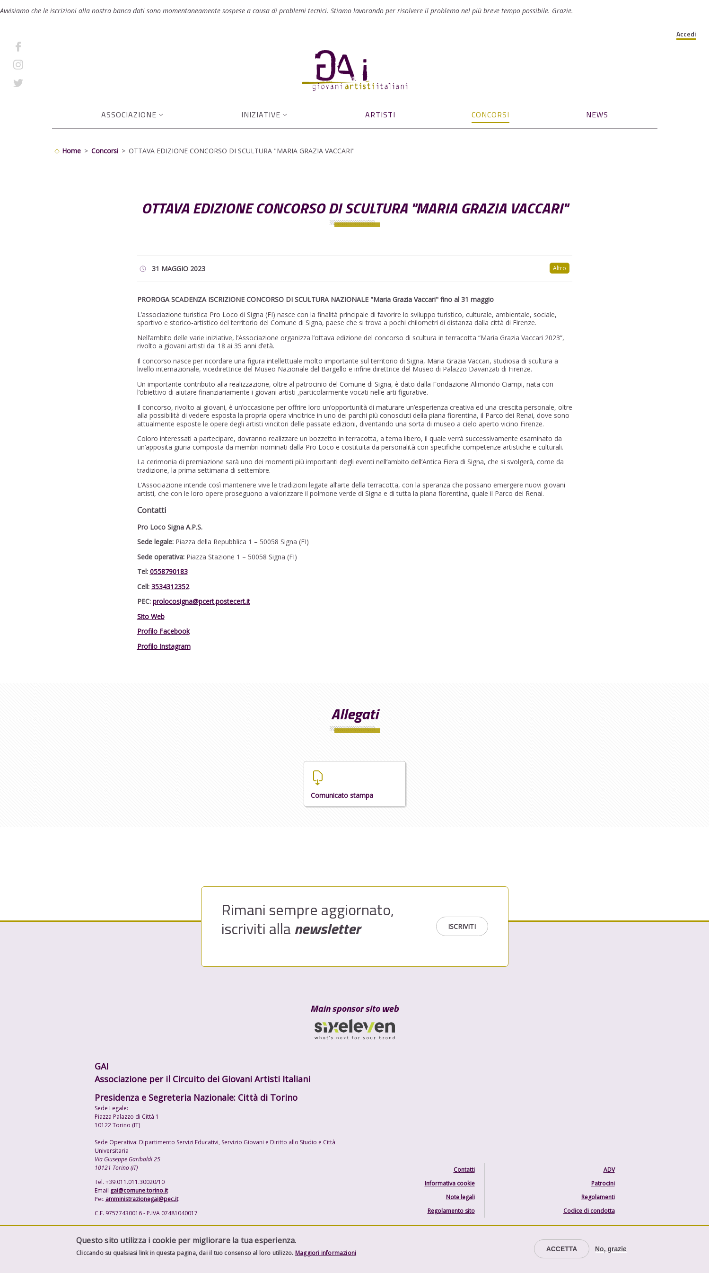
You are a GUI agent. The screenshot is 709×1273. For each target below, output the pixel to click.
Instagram (45, 64)
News (597, 114)
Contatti (464, 1169)
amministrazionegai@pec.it (141, 1199)
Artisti (380, 114)
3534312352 (170, 586)
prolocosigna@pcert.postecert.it (201, 601)
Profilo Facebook (163, 631)
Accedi (686, 34)
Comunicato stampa (342, 795)
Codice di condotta (589, 1210)
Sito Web (151, 616)
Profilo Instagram (164, 646)
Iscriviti (462, 926)
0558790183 (169, 571)
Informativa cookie (450, 1183)
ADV (609, 1169)
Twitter (40, 82)
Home (71, 150)
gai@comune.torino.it (139, 1190)
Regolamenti (598, 1197)
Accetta (562, 1249)
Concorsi (490, 114)
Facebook (44, 46)
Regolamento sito (451, 1210)
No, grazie (611, 1249)
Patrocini (603, 1183)
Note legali (460, 1197)
